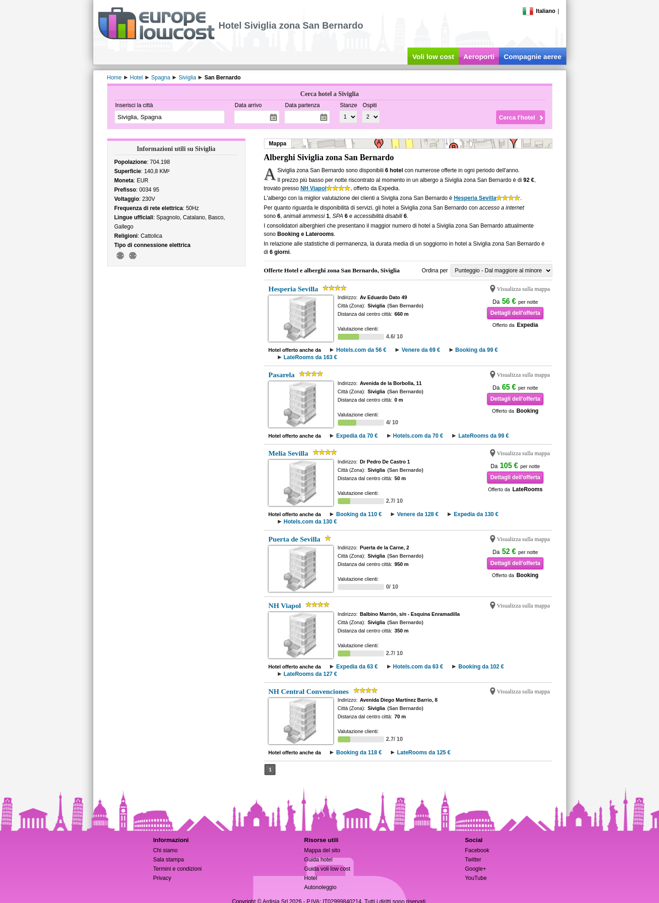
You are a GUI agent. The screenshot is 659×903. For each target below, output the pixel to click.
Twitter (473, 859)
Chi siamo (165, 850)
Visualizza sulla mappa (523, 289)
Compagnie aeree (532, 56)
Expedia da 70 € (356, 436)
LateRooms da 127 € (310, 674)
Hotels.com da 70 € (418, 436)
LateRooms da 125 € (423, 752)
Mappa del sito (322, 850)
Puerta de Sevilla (295, 539)
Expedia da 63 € (356, 666)
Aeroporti (479, 56)
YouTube (475, 878)
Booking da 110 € (359, 514)
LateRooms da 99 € (483, 436)
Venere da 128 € (417, 514)
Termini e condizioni (177, 869)
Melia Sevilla (288, 453)
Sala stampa (168, 859)
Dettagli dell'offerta (515, 313)
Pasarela (282, 375)
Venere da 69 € (420, 350)
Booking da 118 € (359, 752)
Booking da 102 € (481, 666)
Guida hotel (318, 859)
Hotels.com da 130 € (310, 521)
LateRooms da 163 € (310, 357)
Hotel (310, 878)
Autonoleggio (320, 887)
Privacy (162, 878)
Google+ (475, 869)
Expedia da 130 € (476, 514)
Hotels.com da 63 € (418, 666)
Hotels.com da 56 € (361, 350)
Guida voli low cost (327, 869)
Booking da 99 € (476, 350)
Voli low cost (433, 56)
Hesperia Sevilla (475, 198)
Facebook (477, 850)
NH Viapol (313, 188)
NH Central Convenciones (309, 691)
